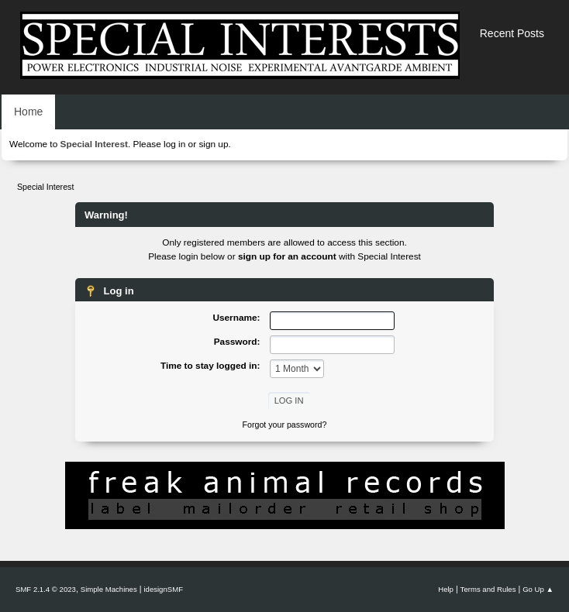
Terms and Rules (488, 589)
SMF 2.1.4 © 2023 (46, 589)
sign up (213, 144)
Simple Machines (109, 589)
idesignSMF (163, 589)
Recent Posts (512, 33)
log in (174, 144)
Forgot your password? (285, 424)
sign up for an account (287, 256)
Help (445, 589)
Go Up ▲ (537, 589)
